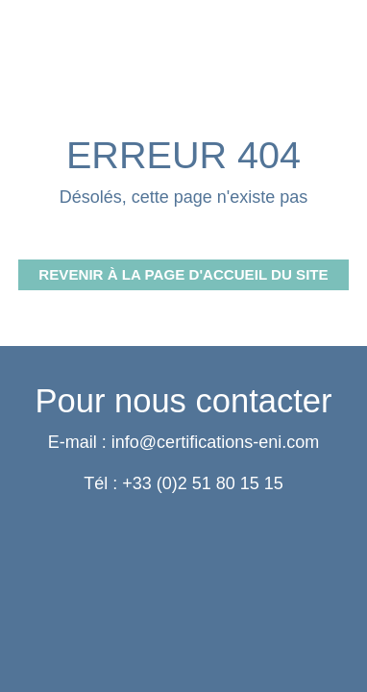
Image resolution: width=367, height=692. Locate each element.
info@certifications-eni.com (215, 442)
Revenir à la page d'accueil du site (183, 274)
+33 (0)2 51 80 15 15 (202, 483)
